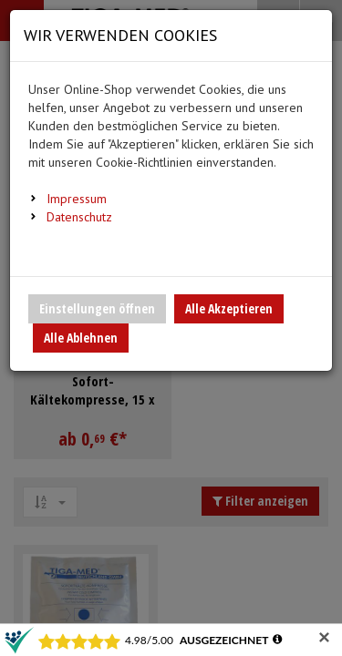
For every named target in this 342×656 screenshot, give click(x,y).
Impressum (77, 198)
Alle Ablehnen (81, 337)
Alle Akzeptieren (229, 308)
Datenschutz (79, 217)
